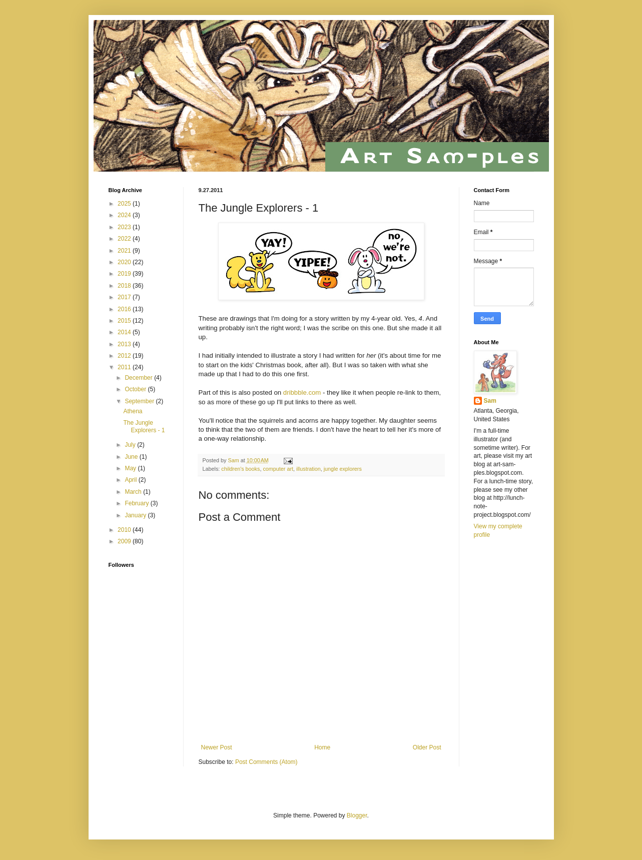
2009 (125, 541)
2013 (125, 344)
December (139, 377)
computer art (278, 469)
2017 (125, 297)
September (140, 401)
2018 (125, 285)
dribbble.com (302, 392)
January (136, 515)
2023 (125, 227)
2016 (125, 309)
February (137, 503)
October (136, 389)
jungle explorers (343, 469)
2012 (125, 355)
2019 (125, 273)
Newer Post (216, 747)
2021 (125, 250)
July (131, 444)
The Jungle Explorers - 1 (144, 426)
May (131, 468)
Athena (132, 411)
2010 (125, 529)
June (132, 456)
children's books (240, 469)
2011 (125, 367)
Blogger (357, 815)
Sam (490, 400)
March (134, 491)
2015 (125, 320)
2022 (125, 238)
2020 (125, 262)
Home (322, 747)
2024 (125, 215)
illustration (308, 469)
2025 (125, 203)
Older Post (427, 747)
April (131, 479)
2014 (125, 332)
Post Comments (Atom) (266, 761)
